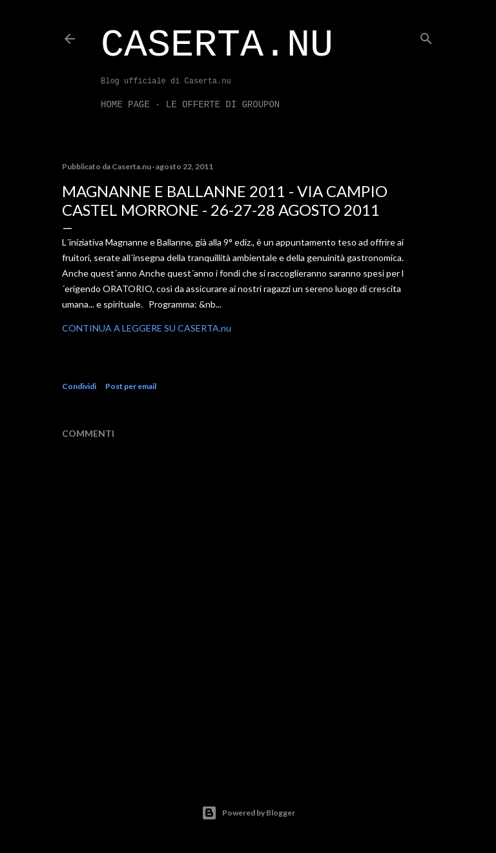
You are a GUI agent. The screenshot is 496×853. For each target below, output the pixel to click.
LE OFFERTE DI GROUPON (223, 105)
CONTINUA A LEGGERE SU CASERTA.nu (146, 327)
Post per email (130, 386)
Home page (125, 105)
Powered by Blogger (248, 813)
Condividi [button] (79, 386)
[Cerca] (426, 35)
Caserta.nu (217, 45)
